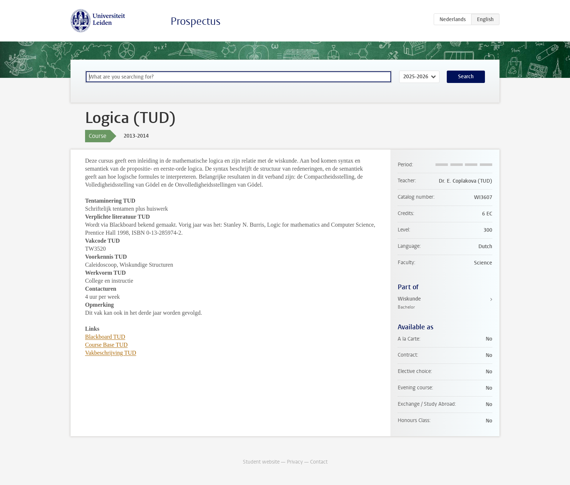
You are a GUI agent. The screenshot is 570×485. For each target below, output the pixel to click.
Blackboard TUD (105, 337)
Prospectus (195, 21)
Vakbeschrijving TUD (110, 353)
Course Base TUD (106, 345)
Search (466, 76)
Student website (261, 461)
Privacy (295, 461)
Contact (319, 461)
